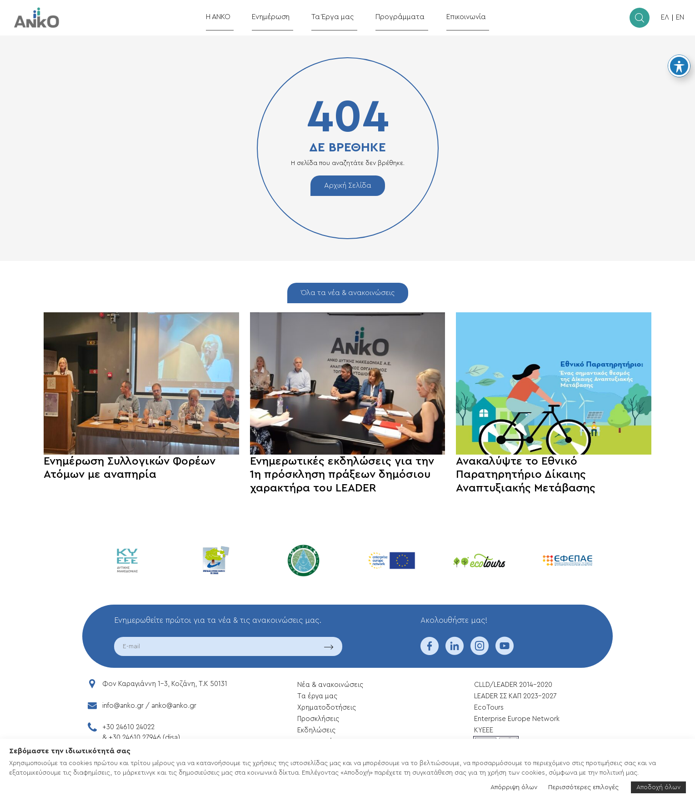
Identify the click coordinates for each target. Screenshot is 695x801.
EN (680, 17)
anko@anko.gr (173, 705)
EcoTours (489, 707)
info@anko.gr (123, 705)
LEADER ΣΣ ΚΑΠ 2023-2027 (515, 696)
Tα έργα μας (317, 696)
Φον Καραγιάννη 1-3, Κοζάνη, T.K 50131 (164, 684)
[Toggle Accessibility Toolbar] (679, 66)
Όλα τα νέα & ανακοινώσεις (348, 292)
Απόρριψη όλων (513, 787)
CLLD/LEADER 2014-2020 (514, 684)
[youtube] (504, 652)
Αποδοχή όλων (658, 787)
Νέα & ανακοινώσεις (330, 684)
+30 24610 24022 (128, 727)
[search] (640, 18)
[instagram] (479, 652)
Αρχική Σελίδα (347, 185)
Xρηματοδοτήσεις (326, 707)
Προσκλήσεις (318, 719)
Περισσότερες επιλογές (583, 787)
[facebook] (429, 652)
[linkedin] (454, 652)
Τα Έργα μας (336, 17)
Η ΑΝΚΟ (230, 17)
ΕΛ (665, 17)
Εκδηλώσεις (316, 730)
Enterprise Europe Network (517, 719)
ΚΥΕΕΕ (483, 730)
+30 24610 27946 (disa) (144, 737)
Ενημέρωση (279, 17)
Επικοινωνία (456, 17)
